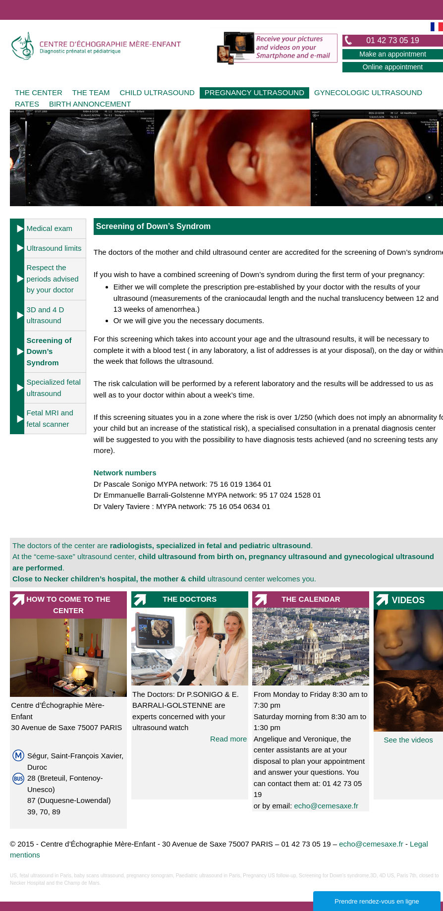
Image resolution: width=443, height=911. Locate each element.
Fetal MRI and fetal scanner (50, 418)
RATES (27, 104)
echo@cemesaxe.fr (326, 805)
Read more (228, 739)
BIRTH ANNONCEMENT (90, 104)
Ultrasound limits (54, 248)
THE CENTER (38, 92)
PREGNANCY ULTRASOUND (254, 92)
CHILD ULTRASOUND (156, 92)
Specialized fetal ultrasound (54, 388)
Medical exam (50, 228)
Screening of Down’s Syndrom (49, 351)
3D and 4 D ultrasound (45, 315)
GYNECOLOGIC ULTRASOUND (368, 92)
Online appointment (393, 67)
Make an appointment (392, 54)
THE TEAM (91, 92)
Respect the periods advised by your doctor (53, 278)
